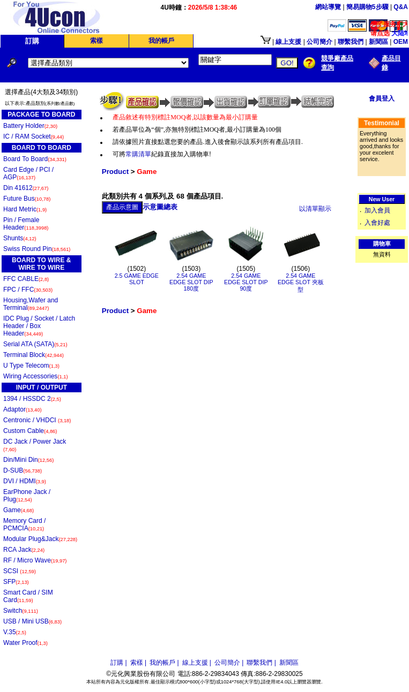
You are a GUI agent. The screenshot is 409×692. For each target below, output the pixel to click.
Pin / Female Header (25, 223)
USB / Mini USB (32, 621)
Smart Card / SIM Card (28, 596)
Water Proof (25, 643)
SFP (16, 581)
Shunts (19, 238)
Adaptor (22, 409)
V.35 (14, 632)
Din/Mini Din (28, 459)
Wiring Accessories (35, 376)
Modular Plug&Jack (40, 539)
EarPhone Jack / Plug (26, 495)
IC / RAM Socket (33, 136)
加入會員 (377, 210)
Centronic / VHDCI (37, 420)
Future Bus (26, 198)
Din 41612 (25, 188)
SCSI (19, 571)
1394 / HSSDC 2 (32, 398)
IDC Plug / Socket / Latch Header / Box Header (39, 326)
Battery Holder (30, 126)
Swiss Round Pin (36, 249)
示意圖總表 (160, 207)
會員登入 (382, 98)
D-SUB (22, 470)
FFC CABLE (26, 279)
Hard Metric (25, 209)
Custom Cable (30, 431)
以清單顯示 (315, 208)
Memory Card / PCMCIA (24, 524)
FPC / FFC (28, 289)
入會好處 (377, 222)
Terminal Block (33, 355)
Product (115, 172)
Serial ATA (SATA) (35, 344)
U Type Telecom (31, 365)
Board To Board (34, 159)
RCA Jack (23, 549)
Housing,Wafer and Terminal (30, 303)
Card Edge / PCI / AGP (28, 173)
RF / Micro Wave (34, 560)
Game (18, 510)
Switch (20, 610)
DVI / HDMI (24, 481)
